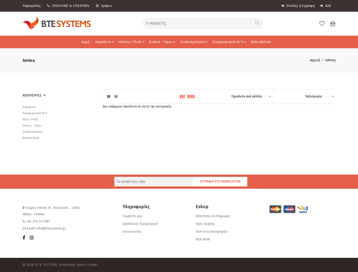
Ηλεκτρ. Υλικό (132, 42)
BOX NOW (203, 239)
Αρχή (86, 42)
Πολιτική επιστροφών (212, 232)
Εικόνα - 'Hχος (163, 42)
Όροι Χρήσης (205, 224)
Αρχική (315, 60)
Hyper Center (87, 265)
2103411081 (60, 6)
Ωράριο (104, 6)
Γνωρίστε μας (132, 216)
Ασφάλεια (105, 42)
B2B (325, 6)
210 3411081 (41, 221)
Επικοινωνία (132, 232)
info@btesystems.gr (51, 228)
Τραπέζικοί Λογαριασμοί (140, 224)
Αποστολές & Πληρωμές (213, 216)
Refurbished (261, 42)
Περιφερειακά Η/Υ (229, 42)
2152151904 (81, 6)
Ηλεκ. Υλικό (30, 119)
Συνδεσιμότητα (194, 42)
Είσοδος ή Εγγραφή (298, 6)
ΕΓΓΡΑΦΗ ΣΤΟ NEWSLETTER (220, 181)
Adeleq (330, 60)
